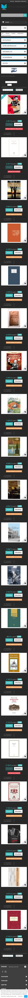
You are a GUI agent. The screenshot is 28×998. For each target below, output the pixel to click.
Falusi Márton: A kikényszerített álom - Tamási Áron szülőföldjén (14, 459)
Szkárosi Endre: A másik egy (14, 846)
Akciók (5, 63)
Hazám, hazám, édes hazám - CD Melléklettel (14, 803)
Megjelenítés (4, 84)
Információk (7, 52)
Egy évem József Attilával (14, 116)
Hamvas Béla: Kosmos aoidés (14, 159)
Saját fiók (3, 985)
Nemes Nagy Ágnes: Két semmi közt (14, 244)
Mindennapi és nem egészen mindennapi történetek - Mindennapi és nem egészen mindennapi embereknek (14, 631)
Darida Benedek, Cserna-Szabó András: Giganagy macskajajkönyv (14, 373)
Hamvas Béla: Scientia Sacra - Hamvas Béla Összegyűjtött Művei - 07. (14, 761)
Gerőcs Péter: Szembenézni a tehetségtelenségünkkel (14, 889)
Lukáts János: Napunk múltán (14, 202)
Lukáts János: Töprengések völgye (14, 587)
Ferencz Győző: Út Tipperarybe (14, 501)
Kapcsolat (12, 1)
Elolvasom (20, 996)
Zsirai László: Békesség (14, 674)
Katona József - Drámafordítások (14, 931)
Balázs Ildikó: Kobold (14, 416)
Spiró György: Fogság (14, 330)
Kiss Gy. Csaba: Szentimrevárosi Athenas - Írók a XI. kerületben (14, 718)
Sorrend (3, 81)
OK (26, 996)
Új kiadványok (7, 57)
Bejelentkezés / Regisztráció (20, 1)
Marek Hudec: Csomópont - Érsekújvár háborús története (14, 545)
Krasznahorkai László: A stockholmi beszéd (14, 287)
